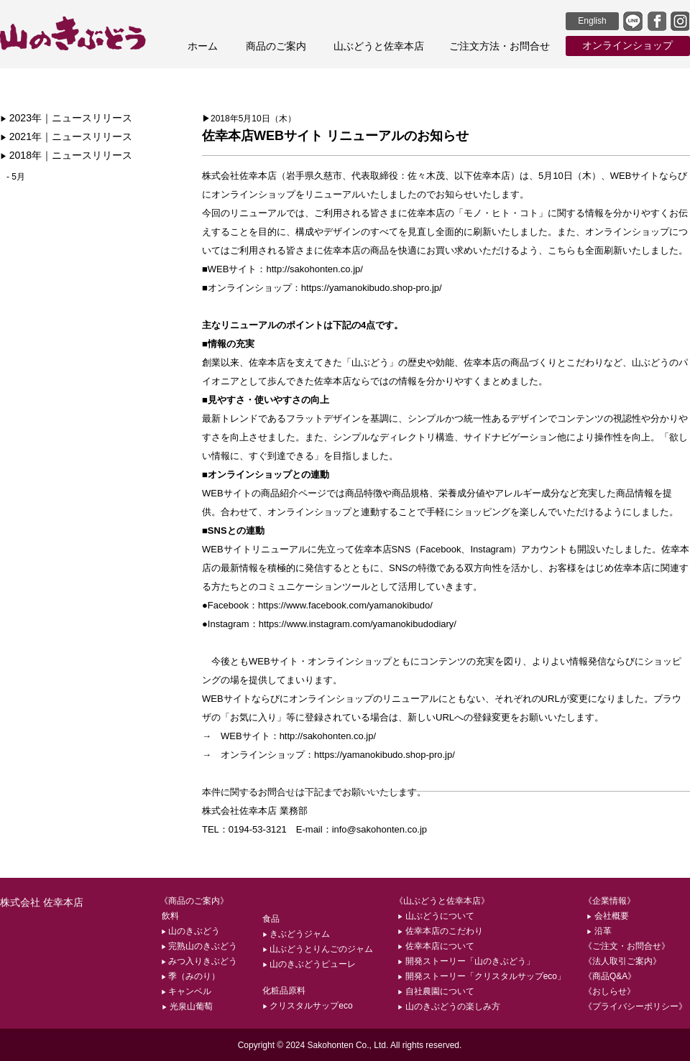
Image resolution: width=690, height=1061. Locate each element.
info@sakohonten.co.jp (379, 829)
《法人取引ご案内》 (622, 961)
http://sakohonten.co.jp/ (314, 269)
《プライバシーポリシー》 (635, 1006)
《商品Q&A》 (610, 976)
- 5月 (15, 177)
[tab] (91, 118)
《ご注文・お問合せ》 (627, 946)
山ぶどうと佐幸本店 (379, 46)
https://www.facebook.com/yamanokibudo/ (345, 605)
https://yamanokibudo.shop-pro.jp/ (371, 287)
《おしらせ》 (609, 991)
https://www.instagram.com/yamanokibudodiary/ (357, 623)
